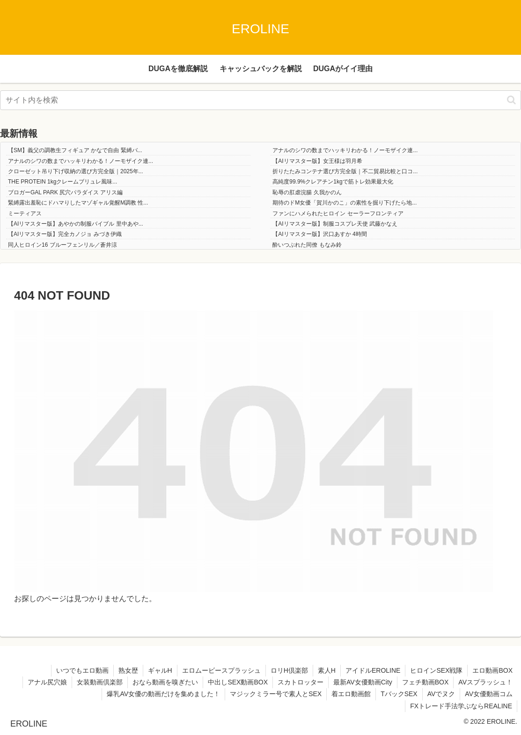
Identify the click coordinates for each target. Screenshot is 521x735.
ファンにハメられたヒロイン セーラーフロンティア (337, 213)
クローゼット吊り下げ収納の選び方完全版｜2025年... (75, 171)
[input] (260, 100)
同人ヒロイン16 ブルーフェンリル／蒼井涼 (62, 245)
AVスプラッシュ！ (485, 682)
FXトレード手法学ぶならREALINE (461, 706)
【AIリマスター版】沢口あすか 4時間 (319, 234)
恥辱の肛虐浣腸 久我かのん (306, 192)
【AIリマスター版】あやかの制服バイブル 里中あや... (75, 223)
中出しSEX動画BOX (238, 682)
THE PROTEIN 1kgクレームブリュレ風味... (62, 181)
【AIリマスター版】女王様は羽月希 (317, 161)
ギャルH (160, 670)
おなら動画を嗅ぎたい (165, 682)
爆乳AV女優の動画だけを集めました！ (163, 694)
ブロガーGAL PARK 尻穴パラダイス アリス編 (65, 192)
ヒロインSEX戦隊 (436, 670)
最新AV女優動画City (362, 682)
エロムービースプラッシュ (221, 670)
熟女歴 (128, 670)
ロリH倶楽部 (289, 670)
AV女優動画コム (489, 694)
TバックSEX (399, 694)
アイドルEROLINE (372, 670)
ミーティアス (25, 213)
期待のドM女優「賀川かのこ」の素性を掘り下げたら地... (344, 202)
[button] (511, 100)
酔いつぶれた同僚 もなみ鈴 (306, 245)
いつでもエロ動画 (82, 670)
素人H (327, 670)
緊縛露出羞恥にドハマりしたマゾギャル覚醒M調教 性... (78, 202)
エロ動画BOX (492, 670)
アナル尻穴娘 (47, 682)
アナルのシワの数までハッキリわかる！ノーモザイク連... (345, 150)
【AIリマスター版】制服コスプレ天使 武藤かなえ (334, 223)
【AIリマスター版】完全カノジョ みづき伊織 (65, 234)
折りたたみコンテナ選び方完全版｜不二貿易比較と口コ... (345, 171)
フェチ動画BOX (425, 682)
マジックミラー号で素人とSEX (276, 694)
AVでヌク (441, 694)
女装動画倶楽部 (100, 682)
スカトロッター (300, 682)
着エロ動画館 (351, 694)
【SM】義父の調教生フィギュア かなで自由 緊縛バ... (75, 150)
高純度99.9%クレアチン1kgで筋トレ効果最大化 (332, 181)
